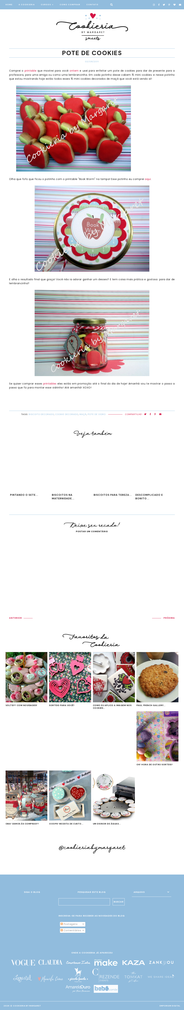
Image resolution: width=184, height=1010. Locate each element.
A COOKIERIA (27, 4)
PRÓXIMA (169, 618)
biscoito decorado (41, 414)
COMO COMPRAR (70, 4)
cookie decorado (66, 414)
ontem (74, 70)
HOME (9, 4)
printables (49, 383)
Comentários (71, 930)
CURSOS (46, 4)
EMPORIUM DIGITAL (170, 1006)
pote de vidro (97, 414)
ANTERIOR (15, 618)
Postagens (69, 924)
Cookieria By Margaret (27, 1006)
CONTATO (92, 4)
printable (29, 70)
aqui (148, 179)
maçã (82, 414)
